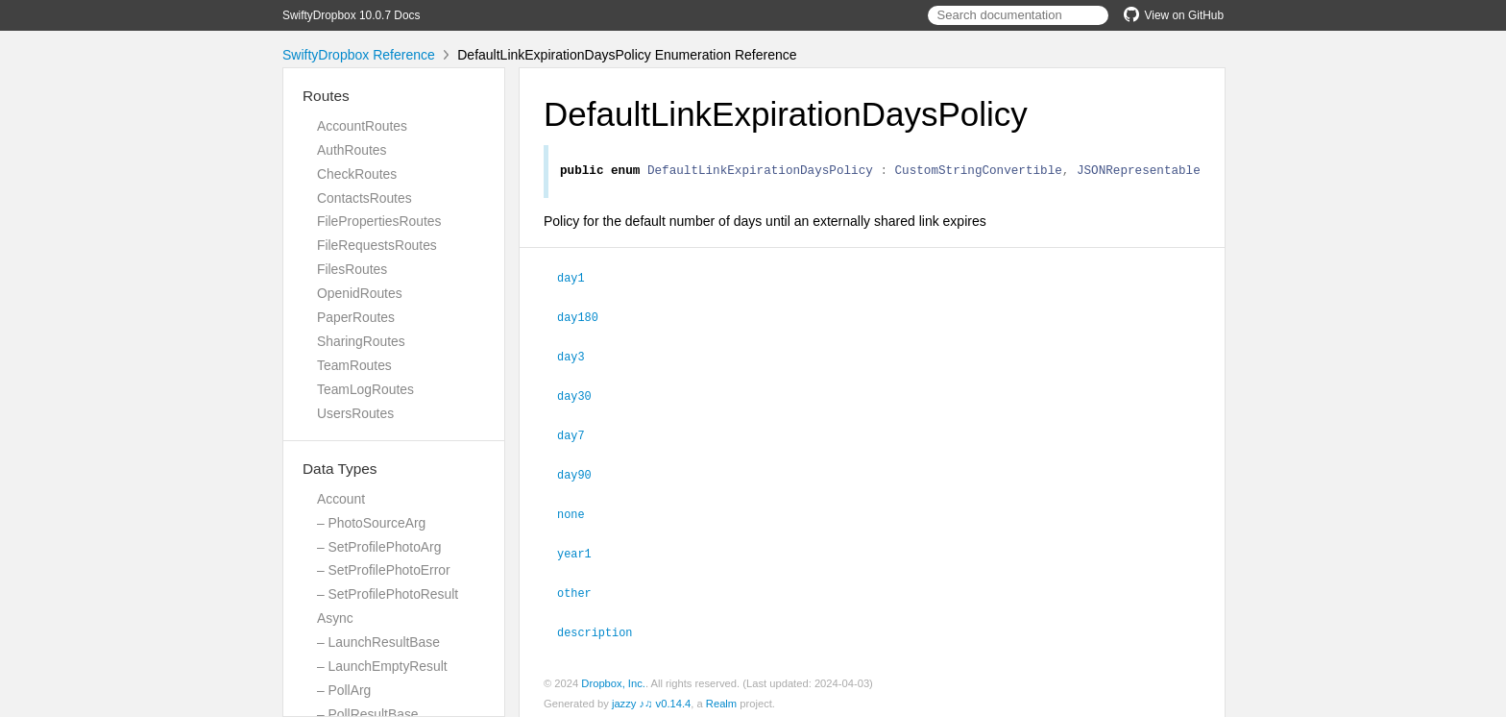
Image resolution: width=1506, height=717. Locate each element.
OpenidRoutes (359, 293)
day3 (579, 356)
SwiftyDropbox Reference (358, 54)
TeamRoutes (354, 365)
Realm (721, 697)
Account (341, 499)
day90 (582, 472)
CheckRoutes (357, 174)
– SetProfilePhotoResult (387, 594)
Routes (326, 95)
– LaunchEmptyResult (382, 666)
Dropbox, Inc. (613, 676)
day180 (585, 318)
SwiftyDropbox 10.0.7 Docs (351, 15)
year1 (582, 548)
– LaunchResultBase (378, 642)
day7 (579, 433)
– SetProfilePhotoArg (379, 547)
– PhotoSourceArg (371, 523)
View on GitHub (1174, 15)
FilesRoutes (352, 269)
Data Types (340, 468)
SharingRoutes (361, 341)
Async (335, 618)
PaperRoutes (356, 317)
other (582, 587)
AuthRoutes (351, 150)
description (602, 625)
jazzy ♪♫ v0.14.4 (651, 697)
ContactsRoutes (364, 198)
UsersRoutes (355, 413)
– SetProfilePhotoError (383, 570)
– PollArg (344, 690)
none (579, 510)
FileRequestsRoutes (377, 245)
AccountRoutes (362, 126)
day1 (579, 279)
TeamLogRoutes (365, 389)
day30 (582, 395)
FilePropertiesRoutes (379, 221)
